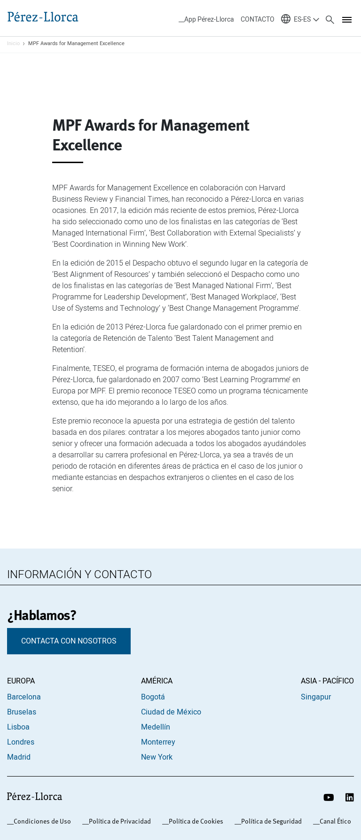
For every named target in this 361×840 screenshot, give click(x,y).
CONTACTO (258, 19)
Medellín (155, 727)
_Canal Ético (333, 821)
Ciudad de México (171, 712)
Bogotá (153, 697)
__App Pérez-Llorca (206, 19)
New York (157, 757)
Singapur (316, 697)
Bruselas (21, 712)
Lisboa (18, 727)
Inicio (13, 43)
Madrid (19, 757)
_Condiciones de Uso (40, 821)
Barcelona (24, 697)
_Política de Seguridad (270, 821)
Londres (20, 742)
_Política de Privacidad (118, 821)
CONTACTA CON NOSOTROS (69, 641)
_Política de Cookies (194, 821)
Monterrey (158, 742)
